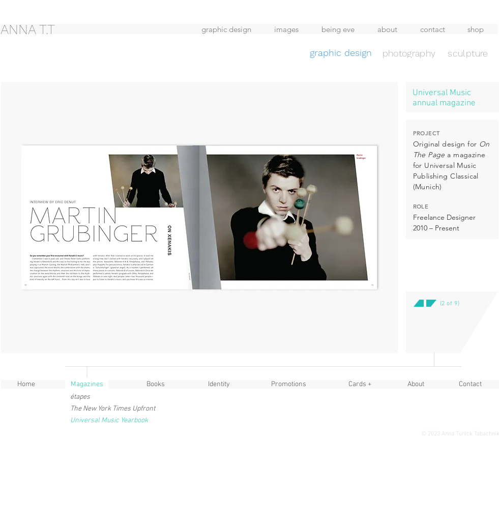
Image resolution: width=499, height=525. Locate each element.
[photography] (409, 53)
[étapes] (95, 397)
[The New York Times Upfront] (113, 409)
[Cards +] (360, 384)
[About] (416, 384)
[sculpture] (468, 53)
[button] (426, 335)
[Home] (26, 384)
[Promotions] (288, 384)
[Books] (155, 384)
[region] (83, 47)
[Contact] (470, 384)
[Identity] (219, 384)
